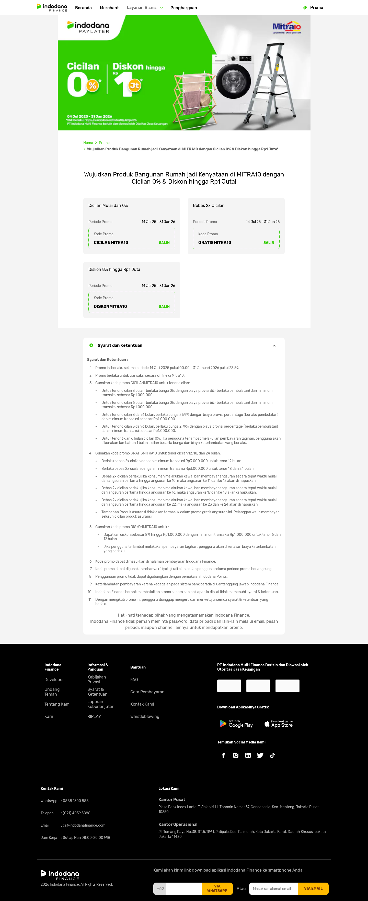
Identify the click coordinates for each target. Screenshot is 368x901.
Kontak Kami (142, 704)
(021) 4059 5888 (76, 813)
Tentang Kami (57, 704)
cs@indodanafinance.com (83, 825)
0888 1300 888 (75, 801)
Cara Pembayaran (147, 691)
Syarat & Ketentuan (97, 692)
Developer (54, 679)
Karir (48, 716)
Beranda (83, 7)
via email (313, 888)
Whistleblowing (144, 716)
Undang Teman (52, 692)
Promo (104, 143)
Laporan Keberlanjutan (100, 704)
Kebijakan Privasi (96, 679)
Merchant (109, 7)
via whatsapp (217, 888)
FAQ (134, 679)
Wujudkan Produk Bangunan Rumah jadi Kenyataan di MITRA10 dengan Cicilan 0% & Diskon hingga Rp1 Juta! (182, 149)
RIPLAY (94, 716)
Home (88, 143)
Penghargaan (183, 7)
